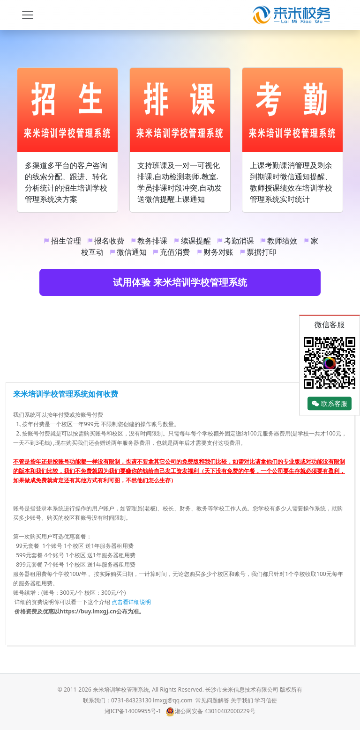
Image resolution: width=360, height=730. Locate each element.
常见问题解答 (212, 700)
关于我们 (242, 700)
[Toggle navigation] (28, 15)
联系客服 (329, 403)
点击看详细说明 (131, 602)
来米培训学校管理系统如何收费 (65, 394)
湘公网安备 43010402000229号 (210, 711)
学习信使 (266, 700)
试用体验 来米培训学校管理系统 (180, 282)
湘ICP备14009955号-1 (133, 711)
